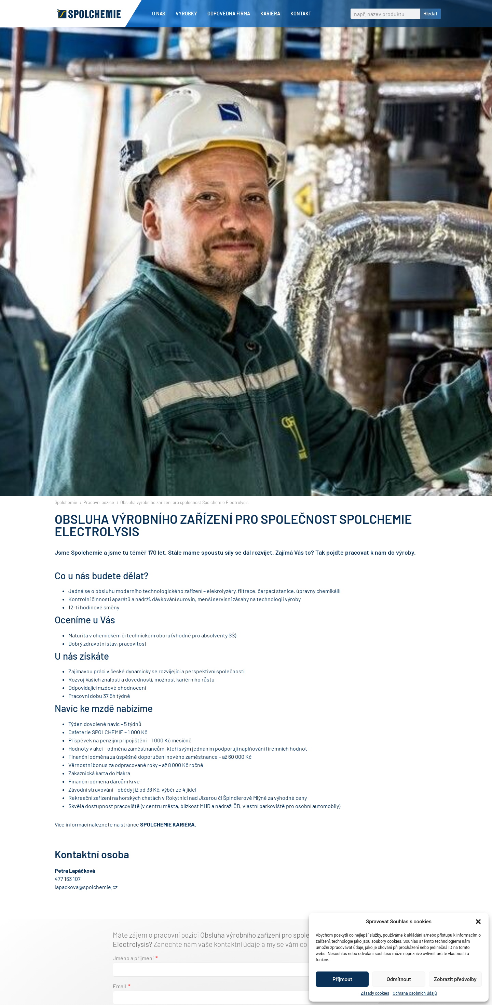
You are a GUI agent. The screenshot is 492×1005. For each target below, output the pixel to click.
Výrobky (188, 13)
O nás (160, 13)
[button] (478, 921)
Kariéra (272, 13)
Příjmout (342, 979)
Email (120, 998)
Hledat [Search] (430, 13)
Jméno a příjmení (133, 970)
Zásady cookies (375, 993)
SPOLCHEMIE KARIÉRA (167, 836)
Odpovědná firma (230, 13)
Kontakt (300, 13)
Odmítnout (399, 979)
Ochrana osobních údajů (415, 993)
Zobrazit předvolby (455, 979)
